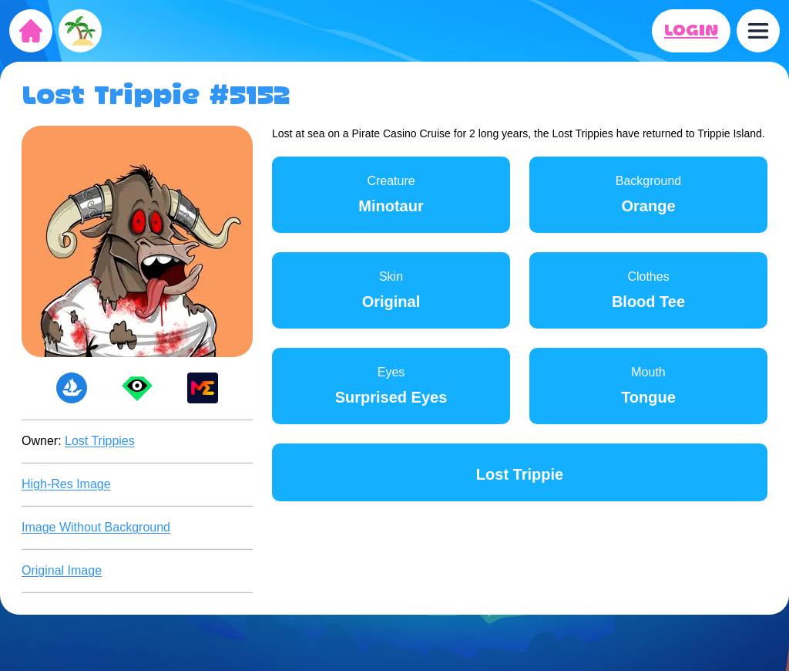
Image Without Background (96, 527)
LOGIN (691, 30)
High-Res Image (66, 484)
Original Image (62, 570)
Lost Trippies (100, 440)
